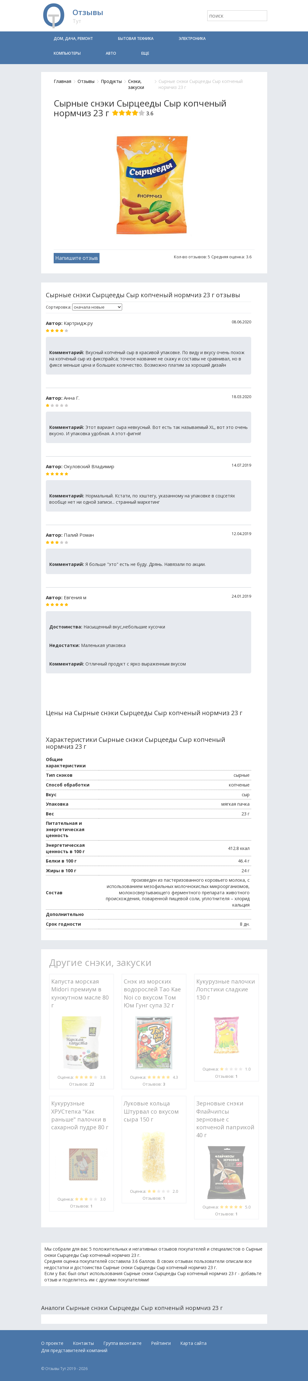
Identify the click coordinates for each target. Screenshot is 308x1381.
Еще (145, 53)
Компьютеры (67, 53)
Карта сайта (193, 1343)
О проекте (52, 1343)
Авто (111, 53)
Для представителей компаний (74, 1350)
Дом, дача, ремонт (73, 38)
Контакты (83, 1343)
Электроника (192, 38)
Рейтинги (161, 1343)
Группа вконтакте (122, 1343)
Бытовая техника (136, 38)
